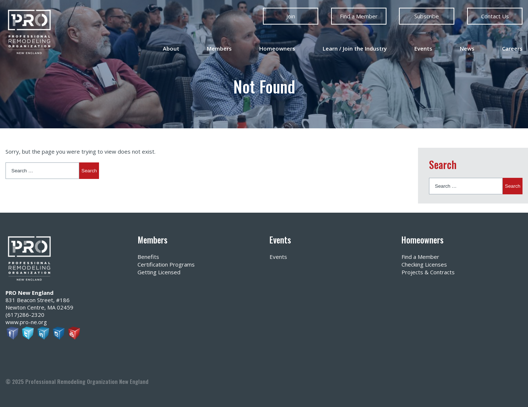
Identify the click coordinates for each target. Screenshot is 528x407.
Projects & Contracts (428, 272)
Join (290, 16)
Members (219, 48)
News (467, 48)
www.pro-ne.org (26, 322)
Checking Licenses (424, 264)
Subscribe (426, 16)
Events (423, 48)
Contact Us (495, 16)
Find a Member (359, 16)
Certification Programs (166, 264)
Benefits (148, 256)
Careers (512, 48)
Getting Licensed (159, 272)
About (171, 48)
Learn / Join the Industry (355, 48)
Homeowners (277, 48)
